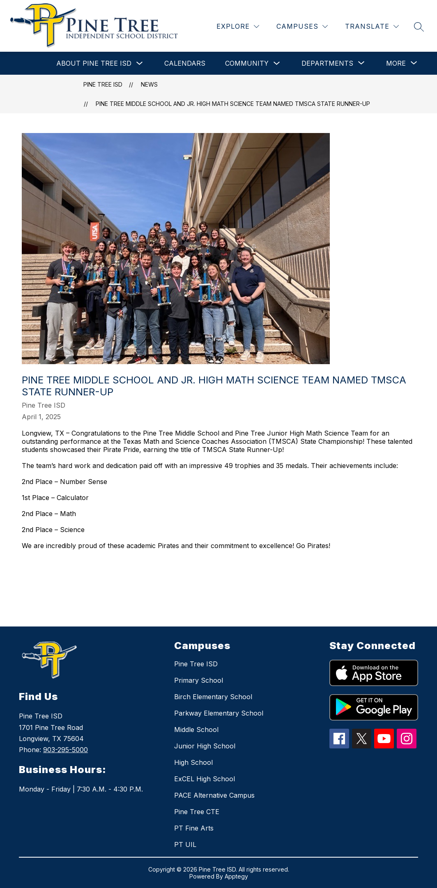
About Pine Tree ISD (93, 63)
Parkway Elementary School (218, 713)
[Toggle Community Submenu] (277, 63)
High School (193, 762)
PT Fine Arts (194, 828)
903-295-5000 (65, 750)
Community (247, 63)
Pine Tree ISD (102, 84)
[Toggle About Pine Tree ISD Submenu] (140, 63)
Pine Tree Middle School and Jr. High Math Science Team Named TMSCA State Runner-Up (233, 103)
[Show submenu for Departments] (327, 63)
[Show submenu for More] (396, 63)
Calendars (184, 63)
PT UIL (185, 844)
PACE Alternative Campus (214, 795)
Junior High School (204, 746)
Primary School (198, 680)
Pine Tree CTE (196, 812)
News (149, 84)
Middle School (196, 729)
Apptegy (236, 876)
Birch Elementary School (213, 697)
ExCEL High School (204, 779)
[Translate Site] (372, 26)
